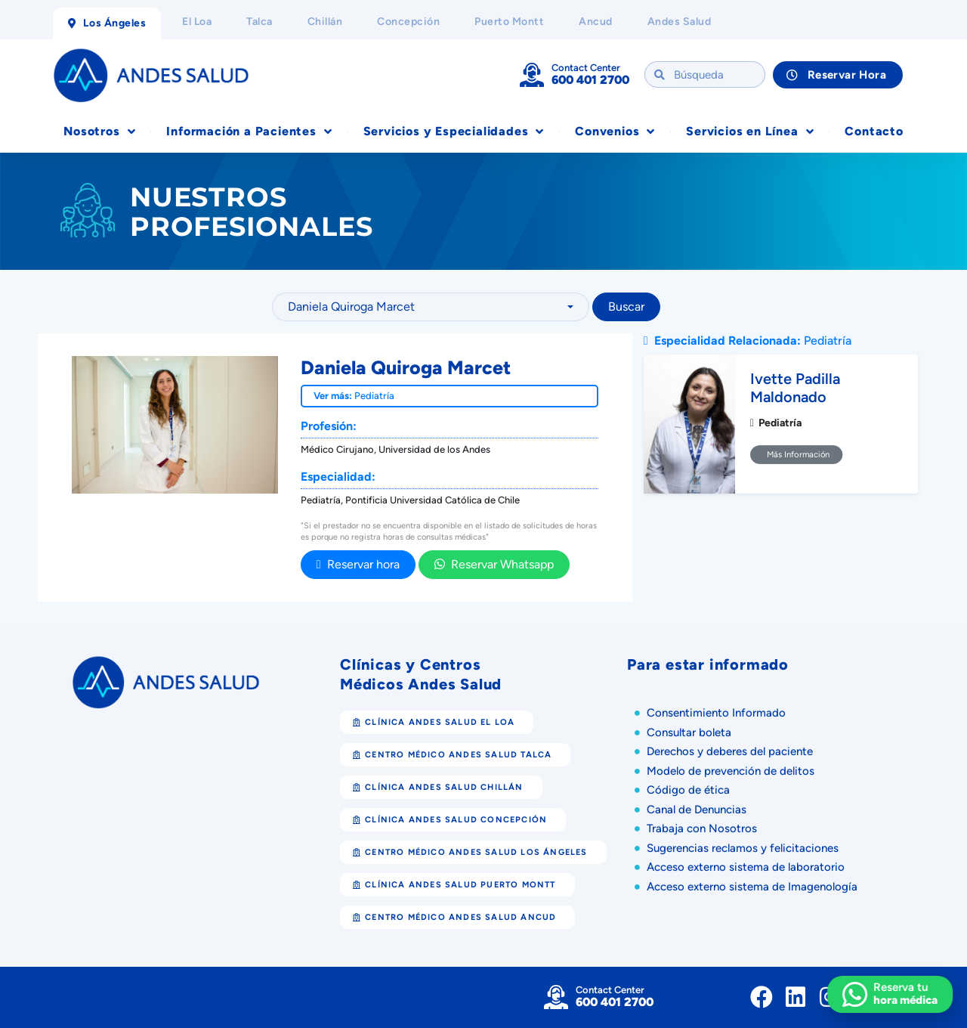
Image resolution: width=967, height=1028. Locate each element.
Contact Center (585, 67)
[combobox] (430, 307)
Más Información (796, 454)
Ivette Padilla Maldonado (795, 388)
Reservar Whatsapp (494, 564)
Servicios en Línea (750, 131)
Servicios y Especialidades (454, 131)
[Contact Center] (532, 75)
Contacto (874, 131)
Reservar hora (358, 564)
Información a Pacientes (249, 131)
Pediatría (374, 395)
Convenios (615, 131)
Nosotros (99, 131)
